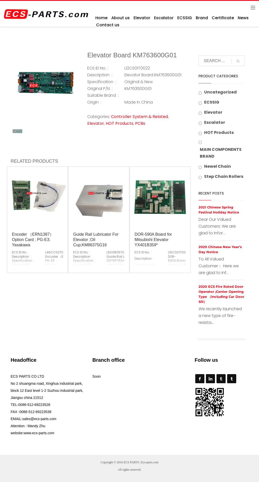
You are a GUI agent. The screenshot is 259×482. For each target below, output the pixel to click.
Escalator (214, 122)
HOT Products (119, 123)
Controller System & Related (139, 116)
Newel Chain (217, 166)
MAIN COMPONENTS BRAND (221, 153)
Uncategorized (220, 92)
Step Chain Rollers (223, 176)
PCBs (140, 123)
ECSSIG (211, 102)
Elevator (95, 123)
